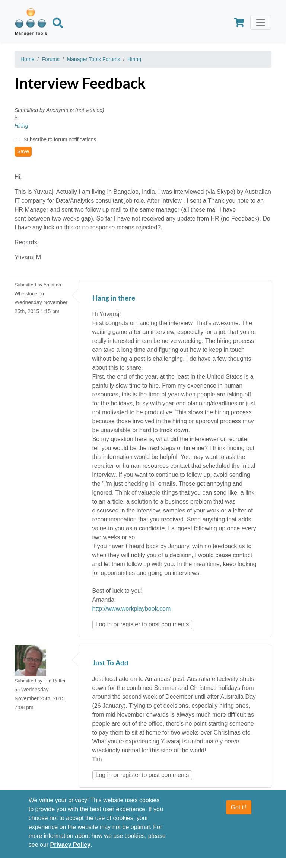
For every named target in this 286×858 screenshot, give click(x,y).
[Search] (58, 24)
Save (23, 151)
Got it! (239, 807)
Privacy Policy (70, 845)
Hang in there (113, 298)
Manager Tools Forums (93, 59)
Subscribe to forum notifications (59, 139)
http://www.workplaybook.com (131, 608)
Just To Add (110, 663)
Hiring (134, 59)
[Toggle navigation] (260, 22)
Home (27, 59)
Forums (50, 59)
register (130, 624)
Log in (104, 624)
